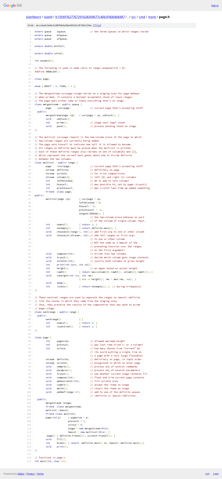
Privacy (30, 473)
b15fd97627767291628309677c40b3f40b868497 (90, 17)
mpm (152, 17)
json (216, 473)
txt (207, 473)
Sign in (215, 5)
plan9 (48, 17)
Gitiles (21, 473)
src (133, 17)
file (97, 25)
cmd (142, 17)
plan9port (33, 17)
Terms (40, 473)
